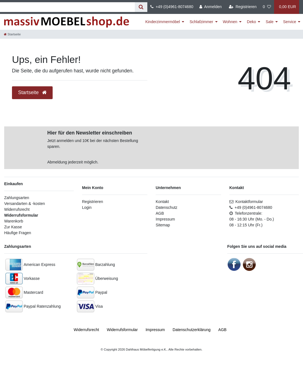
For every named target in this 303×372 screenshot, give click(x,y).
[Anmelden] (210, 7)
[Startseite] (12, 34)
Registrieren (92, 201)
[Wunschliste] (267, 7)
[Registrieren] (243, 7)
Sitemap (163, 225)
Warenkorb (13, 221)
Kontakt (162, 201)
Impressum (165, 219)
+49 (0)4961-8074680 (171, 6)
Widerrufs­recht (86, 329)
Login (87, 207)
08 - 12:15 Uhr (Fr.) (246, 225)
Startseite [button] (32, 92)
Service (289, 21)
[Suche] (141, 7)
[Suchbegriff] (67, 7)
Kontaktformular (246, 201)
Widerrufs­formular (122, 329)
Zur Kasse (13, 227)
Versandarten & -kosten (24, 203)
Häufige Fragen (17, 233)
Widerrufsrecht (17, 209)
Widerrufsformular (21, 215)
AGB (160, 213)
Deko (251, 21)
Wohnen (230, 21)
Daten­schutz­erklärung (192, 329)
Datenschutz (166, 207)
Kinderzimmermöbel (162, 21)
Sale (269, 21)
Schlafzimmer (201, 21)
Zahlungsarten (16, 197)
